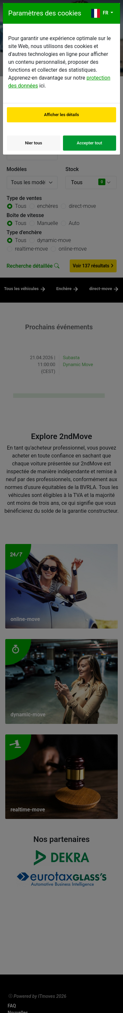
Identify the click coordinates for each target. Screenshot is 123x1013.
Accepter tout (89, 142)
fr (100, 13)
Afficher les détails (61, 114)
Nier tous (33, 142)
